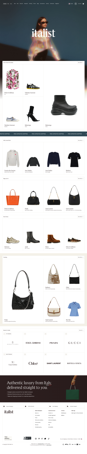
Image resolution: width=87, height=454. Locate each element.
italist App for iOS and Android (77, 420)
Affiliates (62, 422)
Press (36, 424)
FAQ (49, 432)
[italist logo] (43, 33)
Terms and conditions (39, 427)
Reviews (36, 432)
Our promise (37, 422)
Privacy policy (37, 429)
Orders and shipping (52, 427)
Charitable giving (38, 434)
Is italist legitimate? (52, 422)
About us (36, 420)
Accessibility (50, 434)
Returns (49, 429)
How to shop (50, 424)
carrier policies (48, 452)
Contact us (50, 420)
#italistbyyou (63, 420)
